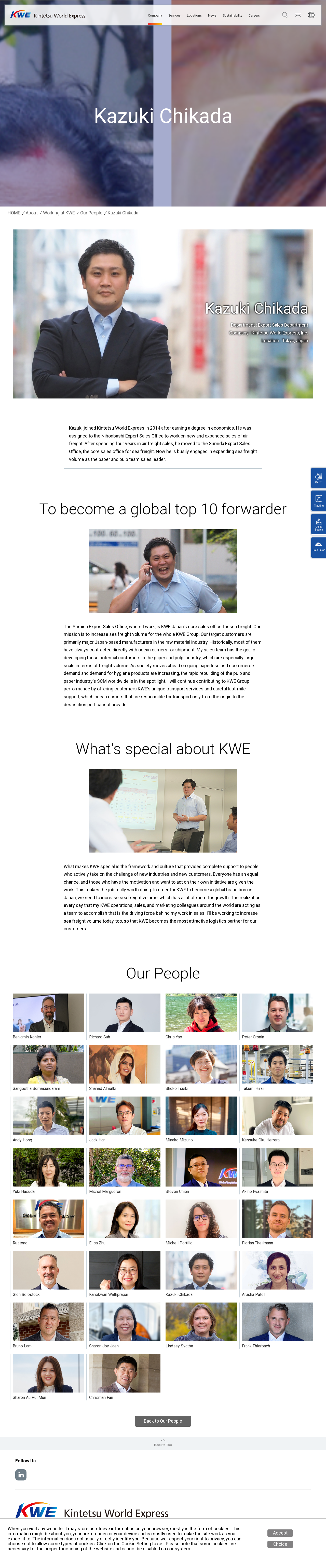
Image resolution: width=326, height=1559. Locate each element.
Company (138, 16)
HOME (14, 212)
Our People (91, 212)
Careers (253, 16)
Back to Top (163, 1445)
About (32, 212)
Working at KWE (59, 212)
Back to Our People (163, 1421)
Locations (183, 16)
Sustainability (227, 16)
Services (160, 16)
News (204, 16)
